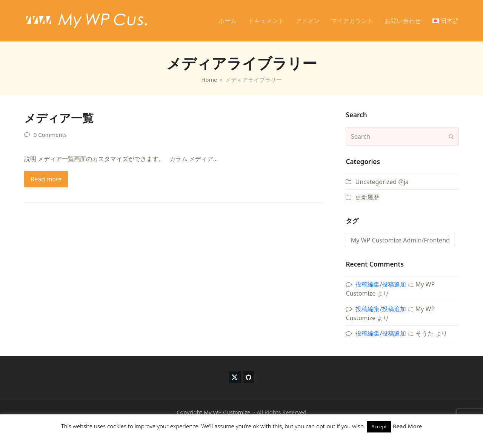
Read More (407, 426)
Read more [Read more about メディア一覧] (46, 179)
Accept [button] (379, 426)
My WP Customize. (228, 412)
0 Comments (50, 134)
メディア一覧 (59, 118)
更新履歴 (367, 197)
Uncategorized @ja (381, 182)
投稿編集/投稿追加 (380, 284)
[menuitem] (445, 20)
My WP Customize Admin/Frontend (400, 240)
